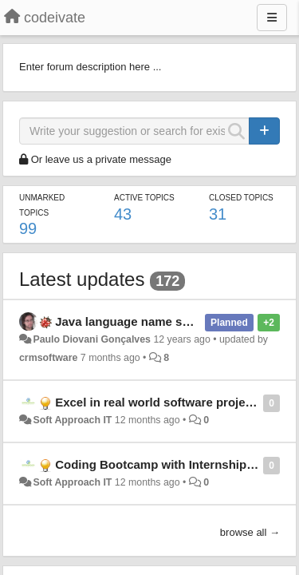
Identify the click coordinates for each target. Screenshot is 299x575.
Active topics (144, 197)
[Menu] (272, 17)
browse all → (250, 532)
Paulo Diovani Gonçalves (92, 339)
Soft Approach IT (72, 420)
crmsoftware (48, 357)
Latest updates (81, 279)
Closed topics (241, 197)
